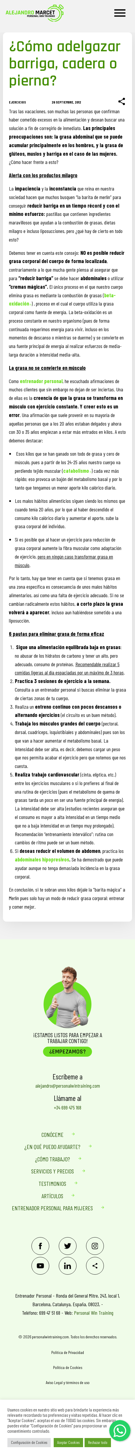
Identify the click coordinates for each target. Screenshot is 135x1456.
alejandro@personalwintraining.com (67, 1085)
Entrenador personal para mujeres (52, 1208)
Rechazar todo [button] (97, 1442)
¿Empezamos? (67, 1052)
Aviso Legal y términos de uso (68, 1382)
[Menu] (120, 13)
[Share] (121, 101)
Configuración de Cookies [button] (29, 1442)
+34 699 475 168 (67, 1107)
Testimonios (52, 1183)
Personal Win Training (93, 1312)
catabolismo (77, 470)
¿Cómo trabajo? (52, 1159)
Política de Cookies (67, 1367)
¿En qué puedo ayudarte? (52, 1146)
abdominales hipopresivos (42, 859)
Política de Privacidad (67, 1352)
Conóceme (52, 1134)
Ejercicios (17, 102)
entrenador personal (41, 381)
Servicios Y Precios (52, 1171)
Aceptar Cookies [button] (68, 1442)
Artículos (52, 1195)
